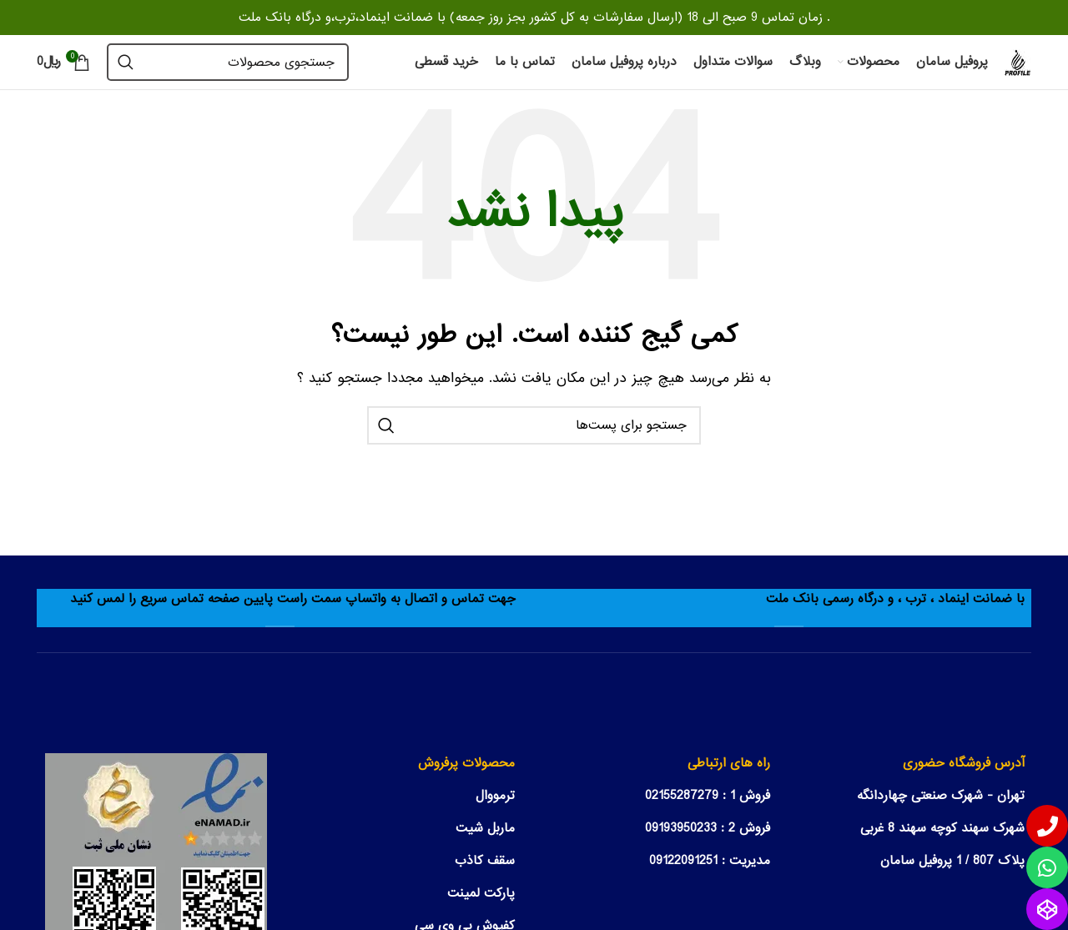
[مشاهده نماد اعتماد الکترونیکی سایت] (156, 863)
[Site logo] (1018, 62)
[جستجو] (228, 62)
